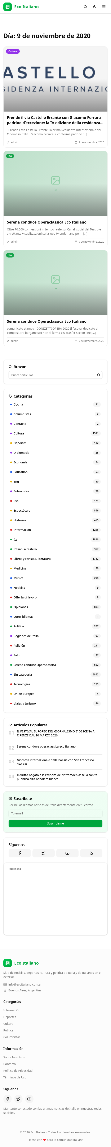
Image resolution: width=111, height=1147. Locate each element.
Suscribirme (55, 823)
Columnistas (11, 1037)
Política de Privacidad (17, 1071)
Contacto (9, 1064)
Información (11, 1010)
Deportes (9, 1017)
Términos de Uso (14, 1077)
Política (8, 1030)
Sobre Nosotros (14, 1057)
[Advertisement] (55, 902)
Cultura (8, 1024)
